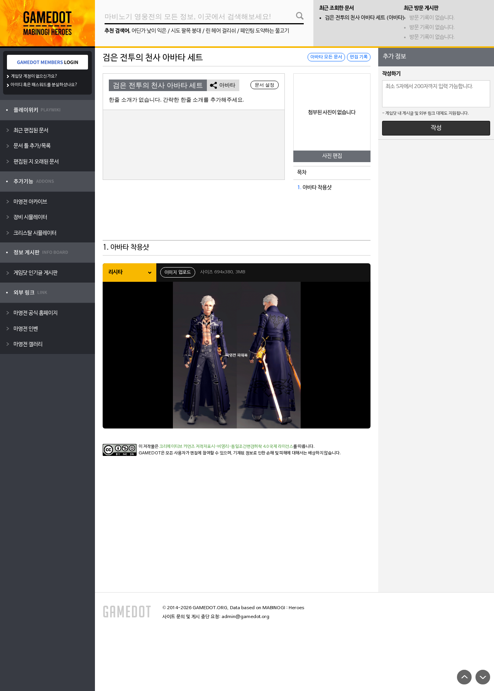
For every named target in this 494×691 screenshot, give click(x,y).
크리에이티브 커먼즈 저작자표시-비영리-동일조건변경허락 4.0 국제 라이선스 (226, 446)
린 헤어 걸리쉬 (221, 31)
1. (299, 188)
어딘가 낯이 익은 (149, 31)
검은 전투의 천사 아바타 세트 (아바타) (365, 18)
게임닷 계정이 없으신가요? (34, 76)
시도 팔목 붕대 (186, 31)
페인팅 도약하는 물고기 (264, 31)
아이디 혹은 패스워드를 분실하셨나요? (44, 85)
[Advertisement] (236, 221)
